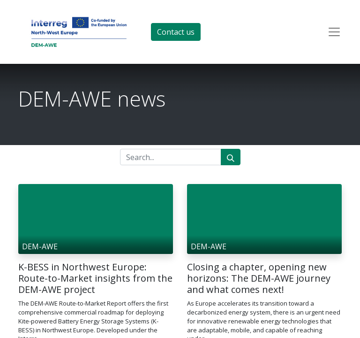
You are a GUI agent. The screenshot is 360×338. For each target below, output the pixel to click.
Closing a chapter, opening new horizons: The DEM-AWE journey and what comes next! (258, 278)
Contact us (176, 32)
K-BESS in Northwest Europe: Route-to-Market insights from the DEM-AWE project (95, 278)
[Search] (230, 157)
